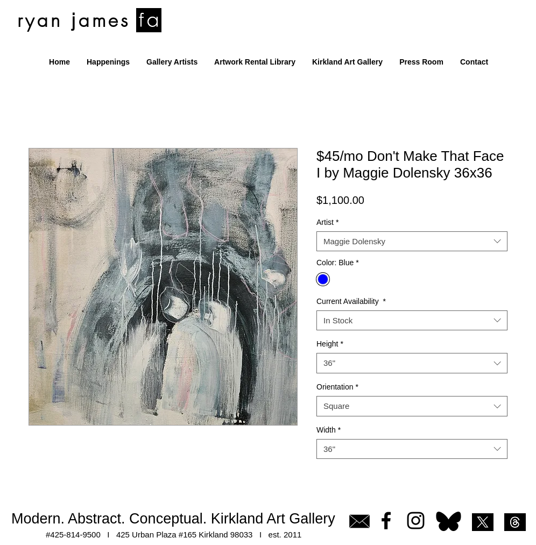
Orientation (337, 387)
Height (329, 343)
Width (328, 430)
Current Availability (351, 301)
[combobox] (411, 241)
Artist (327, 222)
